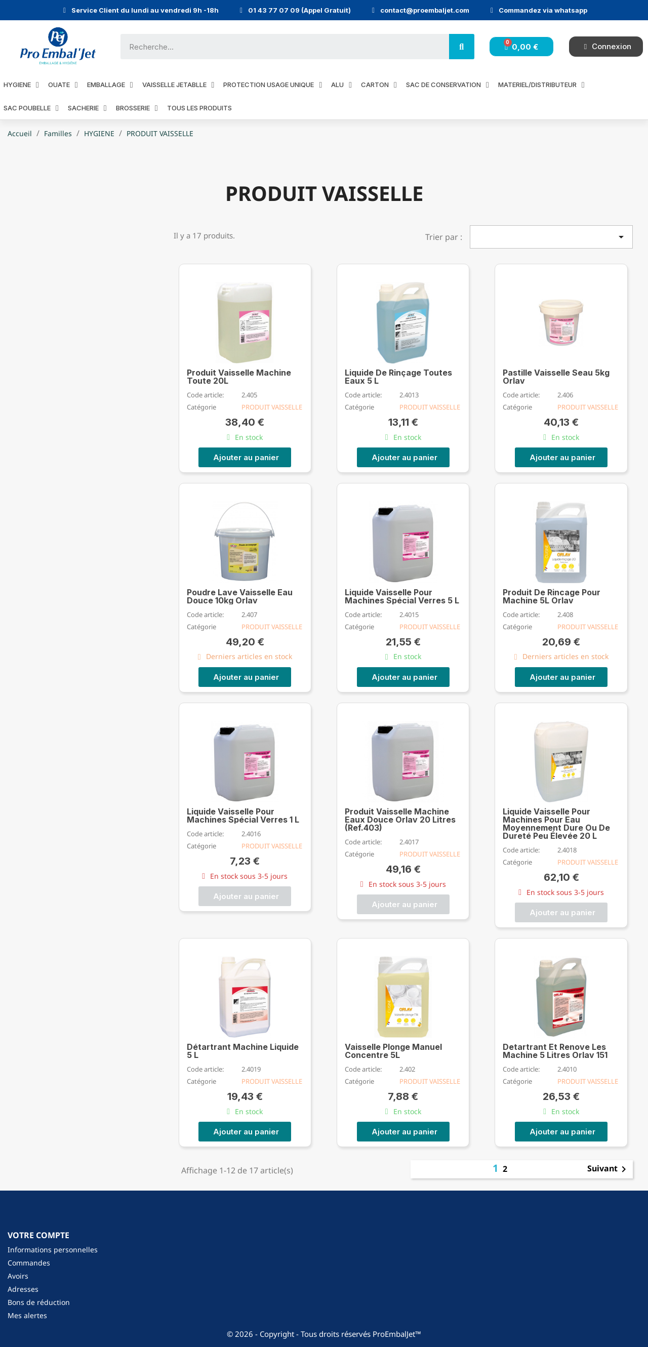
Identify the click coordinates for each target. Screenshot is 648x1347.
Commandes (29, 1263)
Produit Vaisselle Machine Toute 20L (239, 377)
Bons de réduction (39, 1302)
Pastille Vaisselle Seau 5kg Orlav (556, 377)
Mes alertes (27, 1315)
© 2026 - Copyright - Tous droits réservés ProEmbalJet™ (324, 1334)
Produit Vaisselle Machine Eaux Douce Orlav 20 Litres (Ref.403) (400, 819)
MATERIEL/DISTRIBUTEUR (541, 84)
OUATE (63, 84)
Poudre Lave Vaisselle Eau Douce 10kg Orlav (240, 596)
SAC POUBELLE (31, 108)
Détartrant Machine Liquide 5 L (243, 1051)
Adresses (23, 1289)
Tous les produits (199, 108)
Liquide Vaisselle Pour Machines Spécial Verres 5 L (402, 596)
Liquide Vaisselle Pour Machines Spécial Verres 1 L (243, 815)
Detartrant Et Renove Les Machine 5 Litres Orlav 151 (555, 1051)
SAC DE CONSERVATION (447, 84)
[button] (244, 457)
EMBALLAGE (110, 84)
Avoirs (18, 1276)
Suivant (608, 1169)
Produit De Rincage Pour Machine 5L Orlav (551, 596)
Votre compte (38, 1235)
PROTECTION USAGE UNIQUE (272, 84)
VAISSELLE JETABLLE (178, 84)
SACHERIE (87, 108)
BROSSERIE (137, 108)
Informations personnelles (53, 1249)
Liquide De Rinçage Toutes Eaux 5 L (398, 377)
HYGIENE (21, 84)
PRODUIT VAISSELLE (271, 407)
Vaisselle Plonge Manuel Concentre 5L (393, 1051)
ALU (341, 84)
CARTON (379, 84)
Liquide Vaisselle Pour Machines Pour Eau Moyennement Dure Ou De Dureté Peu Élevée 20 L (556, 823)
